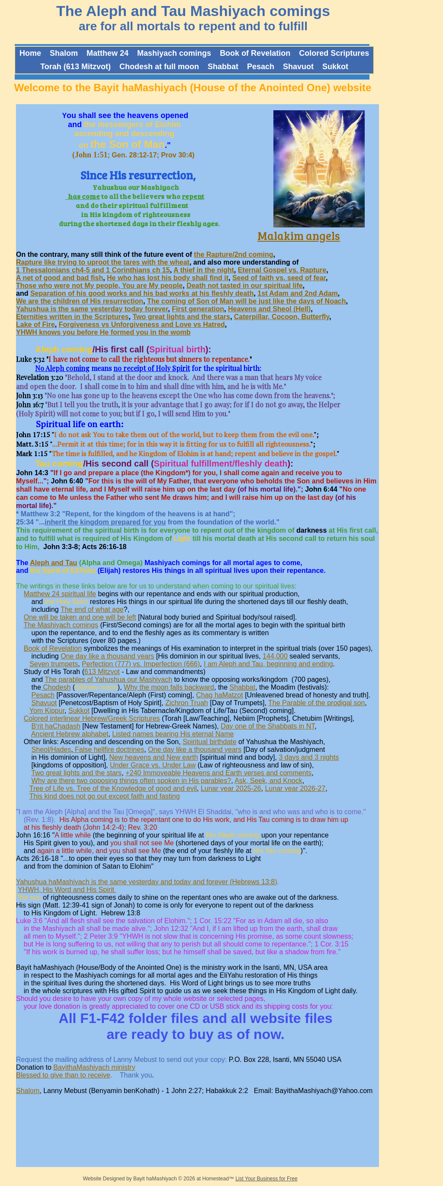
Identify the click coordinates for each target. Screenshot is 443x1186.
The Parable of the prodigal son (316, 702)
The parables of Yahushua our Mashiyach (108, 679)
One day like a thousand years (107, 656)
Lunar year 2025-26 (231, 788)
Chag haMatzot (219, 695)
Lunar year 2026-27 (295, 788)
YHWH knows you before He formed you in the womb (103, 332)
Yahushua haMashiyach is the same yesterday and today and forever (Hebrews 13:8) (146, 882)
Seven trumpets (53, 664)
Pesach (43, 695)
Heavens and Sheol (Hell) (269, 309)
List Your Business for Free (266, 1179)
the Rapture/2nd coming (233, 254)
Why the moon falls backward (169, 687)
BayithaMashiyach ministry (94, 1067)
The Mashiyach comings (61, 625)
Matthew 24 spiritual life (60, 594)
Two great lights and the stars (181, 316)
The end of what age (92, 609)
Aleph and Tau (53, 562)
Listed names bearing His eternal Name (173, 734)
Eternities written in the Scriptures (72, 316)
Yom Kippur (46, 710)
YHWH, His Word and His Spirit (67, 889)
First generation (198, 309)
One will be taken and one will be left (80, 617)
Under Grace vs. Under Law (153, 765)
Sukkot (79, 710)
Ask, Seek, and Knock (268, 780)
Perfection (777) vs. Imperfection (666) (141, 664)
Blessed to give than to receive (63, 1075)
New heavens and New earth (153, 757)
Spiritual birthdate (210, 741)
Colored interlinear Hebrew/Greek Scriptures (92, 718)
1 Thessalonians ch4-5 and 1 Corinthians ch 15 (93, 270)
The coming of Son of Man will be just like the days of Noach (246, 301)
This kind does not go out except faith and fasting (104, 796)
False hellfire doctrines (109, 749)
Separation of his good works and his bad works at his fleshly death (142, 293)
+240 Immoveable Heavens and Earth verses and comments (218, 773)
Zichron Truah (186, 702)
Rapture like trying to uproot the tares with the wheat (102, 262)
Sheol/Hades (51, 749)
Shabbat (243, 687)
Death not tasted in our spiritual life (244, 285)
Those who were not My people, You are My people (99, 285)
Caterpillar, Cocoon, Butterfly (281, 316)
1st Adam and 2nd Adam (297, 293)
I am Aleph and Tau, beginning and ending (268, 664)
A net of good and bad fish (59, 277)
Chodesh (56, 687)
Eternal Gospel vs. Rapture (282, 270)
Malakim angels (298, 235)
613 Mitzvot (102, 671)
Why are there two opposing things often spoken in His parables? (131, 780)
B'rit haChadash (56, 726)
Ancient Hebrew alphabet (70, 734)
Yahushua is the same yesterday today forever (92, 309)
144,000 (275, 656)
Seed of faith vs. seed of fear (279, 277)
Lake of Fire (35, 324)
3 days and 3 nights (309, 757)
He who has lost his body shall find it (167, 277)
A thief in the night (203, 270)
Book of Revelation (53, 648)
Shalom (27, 1090)
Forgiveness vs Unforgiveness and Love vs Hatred (142, 324)
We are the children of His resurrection (79, 301)
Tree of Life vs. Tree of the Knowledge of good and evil (113, 788)
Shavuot (44, 702)
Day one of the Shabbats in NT (268, 726)
